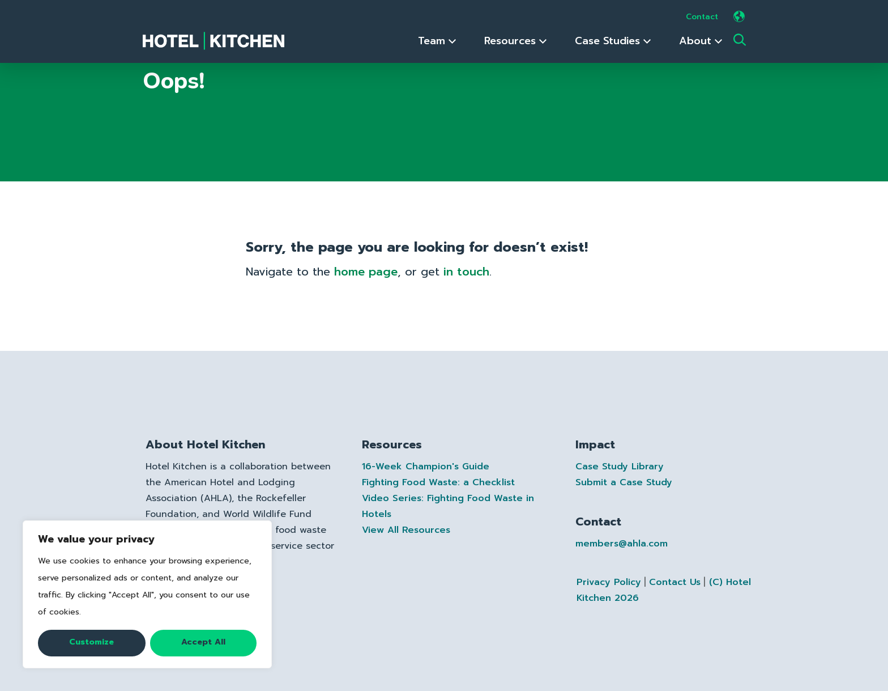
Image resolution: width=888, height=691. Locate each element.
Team (437, 41)
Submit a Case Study (623, 482)
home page (366, 271)
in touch (466, 271)
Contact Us (675, 582)
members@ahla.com (621, 543)
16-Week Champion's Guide (425, 466)
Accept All (203, 642)
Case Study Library (619, 466)
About (700, 41)
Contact (702, 17)
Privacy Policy (609, 582)
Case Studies (613, 41)
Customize (91, 642)
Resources (515, 41)
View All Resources (406, 530)
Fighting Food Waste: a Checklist (438, 482)
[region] (147, 594)
